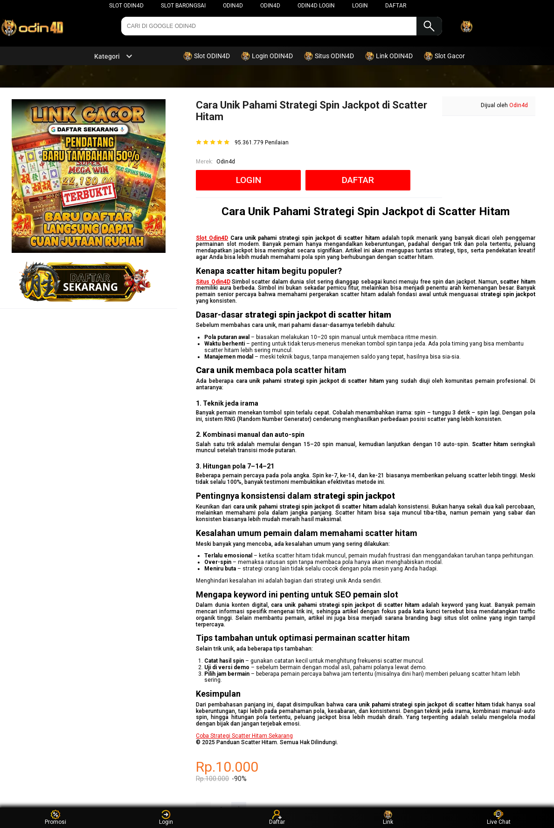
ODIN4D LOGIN (316, 5)
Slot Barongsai (183, 5)
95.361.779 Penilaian (262, 143)
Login (166, 817)
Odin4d (270, 5)
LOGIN (360, 5)
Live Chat (499, 817)
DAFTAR (395, 5)
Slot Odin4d (126, 5)
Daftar (277, 817)
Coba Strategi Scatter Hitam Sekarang (244, 736)
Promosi (55, 817)
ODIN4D (233, 5)
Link (388, 817)
